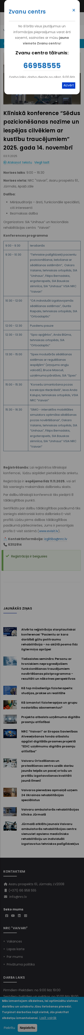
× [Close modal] (74, 10)
